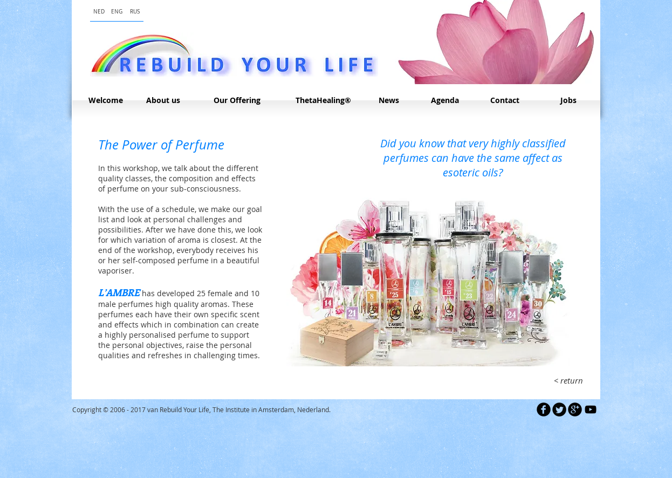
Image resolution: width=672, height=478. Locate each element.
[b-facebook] (544, 409)
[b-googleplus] (575, 409)
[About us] (163, 100)
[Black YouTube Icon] (591, 409)
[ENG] (117, 11)
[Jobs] (568, 100)
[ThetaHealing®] (323, 100)
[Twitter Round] (559, 409)
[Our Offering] (236, 100)
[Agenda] (445, 100)
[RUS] (134, 11)
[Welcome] (105, 100)
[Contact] (505, 100)
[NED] (99, 11)
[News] (388, 100)
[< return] (568, 380)
